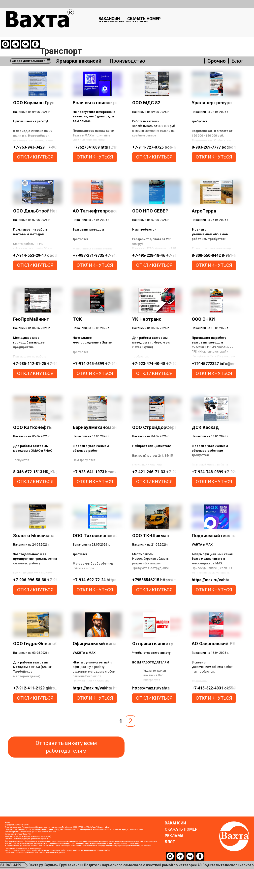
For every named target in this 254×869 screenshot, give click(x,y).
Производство (131, 37)
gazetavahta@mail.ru (39, 844)
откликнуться (35, 162)
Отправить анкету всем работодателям (66, 752)
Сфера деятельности (29, 37)
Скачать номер (148, 20)
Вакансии (106, 20)
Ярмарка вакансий (80, 37)
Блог (237, 37)
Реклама (174, 841)
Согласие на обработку (15, 857)
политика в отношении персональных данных (46, 857)
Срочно (216, 37)
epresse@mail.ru (61, 832)
